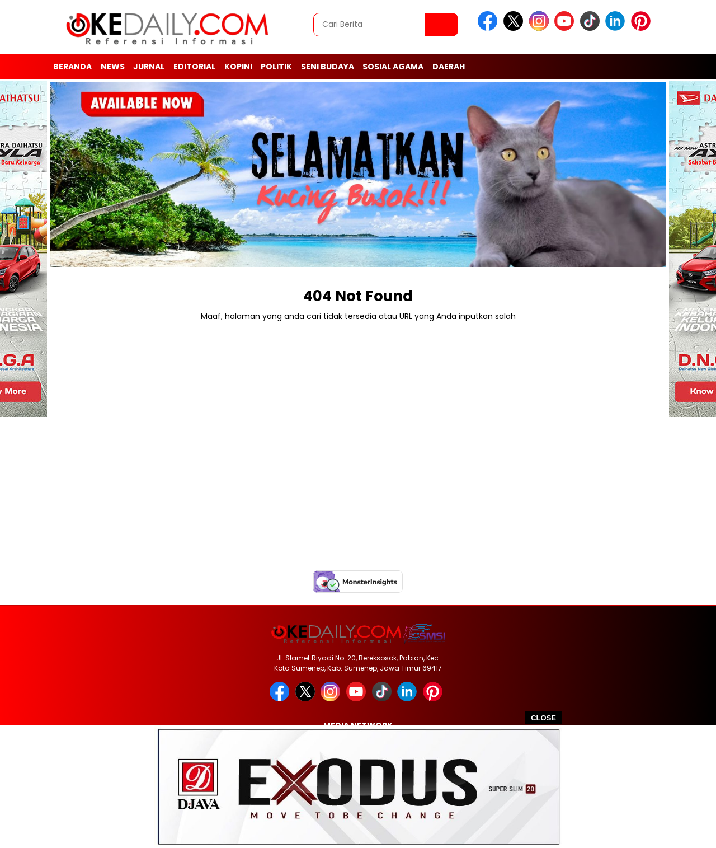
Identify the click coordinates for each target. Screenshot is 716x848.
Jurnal (148, 66)
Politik (276, 66)
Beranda (72, 66)
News (113, 66)
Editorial (194, 66)
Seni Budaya (327, 66)
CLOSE (543, 718)
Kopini (238, 66)
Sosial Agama (392, 66)
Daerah (448, 66)
